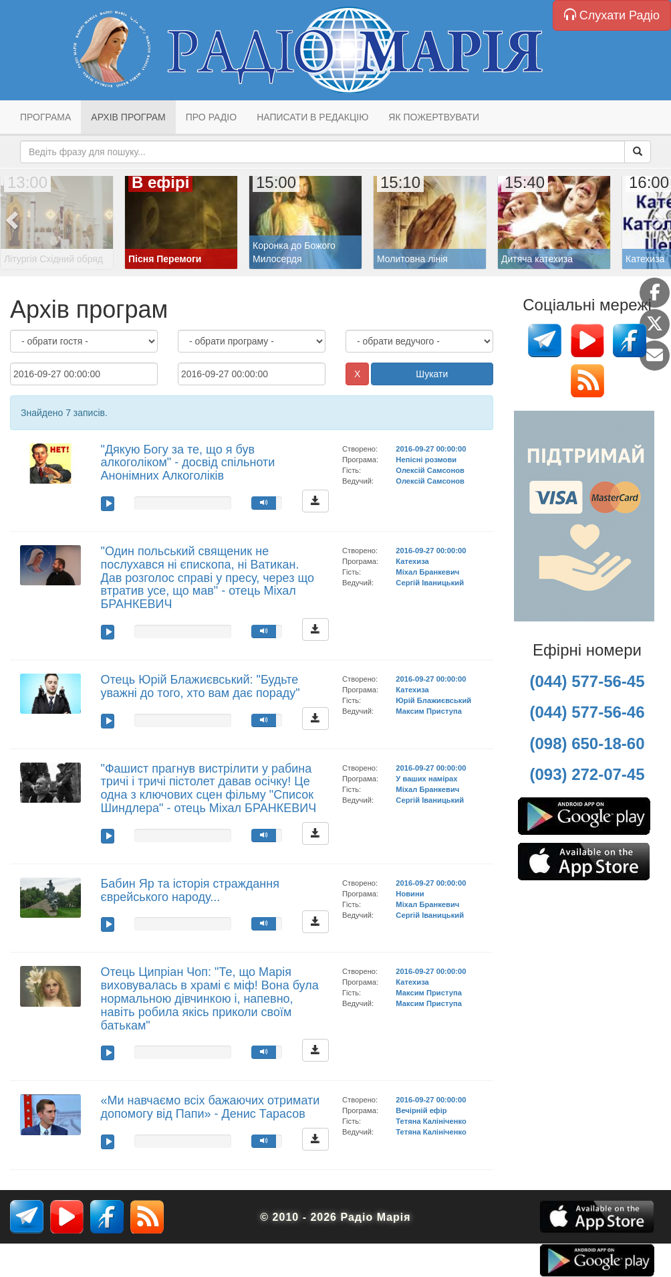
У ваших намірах (426, 779)
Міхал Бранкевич (427, 572)
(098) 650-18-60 (586, 743)
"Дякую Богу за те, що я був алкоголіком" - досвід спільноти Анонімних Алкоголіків (188, 463)
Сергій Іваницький (430, 583)
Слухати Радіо (612, 15)
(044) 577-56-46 (586, 712)
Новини (410, 894)
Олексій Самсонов (430, 470)
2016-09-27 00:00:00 (431, 449)
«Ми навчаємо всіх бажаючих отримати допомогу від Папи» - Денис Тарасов (210, 1107)
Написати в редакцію (312, 117)
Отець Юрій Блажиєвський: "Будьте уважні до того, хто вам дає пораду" (200, 686)
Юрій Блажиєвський (433, 700)
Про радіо (211, 117)
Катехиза (412, 561)
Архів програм (128, 117)
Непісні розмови (426, 460)
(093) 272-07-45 (586, 774)
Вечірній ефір (421, 1110)
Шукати (432, 374)
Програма (45, 117)
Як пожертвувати (433, 117)
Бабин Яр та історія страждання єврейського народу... (190, 890)
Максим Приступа (429, 711)
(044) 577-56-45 (586, 681)
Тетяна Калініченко (431, 1121)
